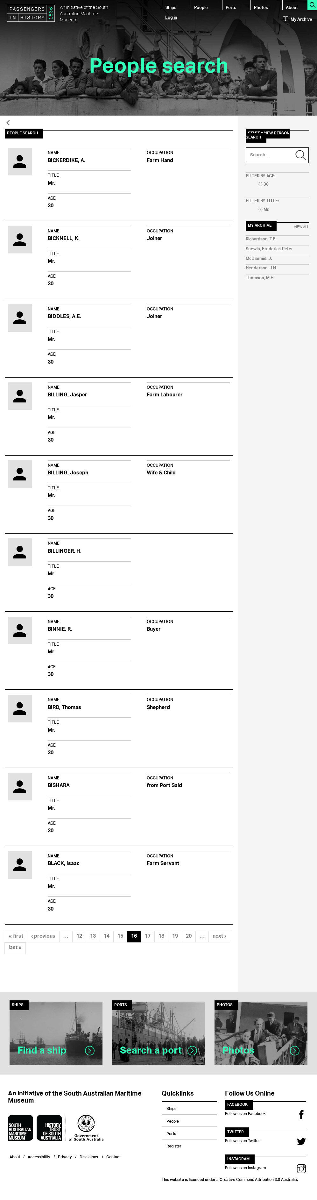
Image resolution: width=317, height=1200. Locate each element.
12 (79, 936)
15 (120, 936)
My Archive (297, 19)
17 (148, 936)
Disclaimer (89, 1156)
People (201, 7)
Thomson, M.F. (260, 278)
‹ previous (43, 936)
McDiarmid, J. (259, 258)
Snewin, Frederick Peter (269, 249)
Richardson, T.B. (261, 239)
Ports (231, 7)
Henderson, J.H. (261, 268)
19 (175, 936)
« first (16, 936)
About (292, 7)
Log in (171, 17)
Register (173, 1145)
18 (161, 936)
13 (93, 936)
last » (15, 948)
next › (219, 936)
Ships (171, 7)
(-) (261, 184)
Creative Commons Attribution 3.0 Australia (258, 1178)
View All (301, 227)
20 (189, 936)
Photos (261, 7)
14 (106, 936)
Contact (113, 1156)
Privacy (65, 1156)
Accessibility (39, 1156)
